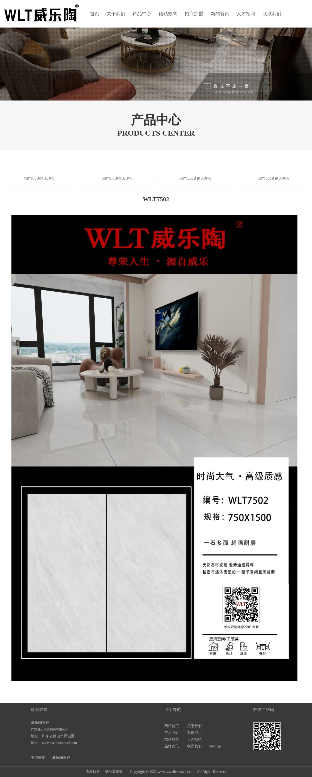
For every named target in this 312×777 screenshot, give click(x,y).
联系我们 (272, 13)
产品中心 (142, 13)
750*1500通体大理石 (273, 178)
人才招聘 (246, 13)
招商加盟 (194, 13)
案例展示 (194, 733)
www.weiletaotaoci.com (59, 743)
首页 (94, 13)
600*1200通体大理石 (195, 178)
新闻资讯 (220, 13)
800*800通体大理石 (117, 178)
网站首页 (171, 726)
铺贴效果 (168, 13)
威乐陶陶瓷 (61, 758)
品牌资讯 (171, 746)
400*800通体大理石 (39, 178)
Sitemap (215, 746)
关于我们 (116, 13)
